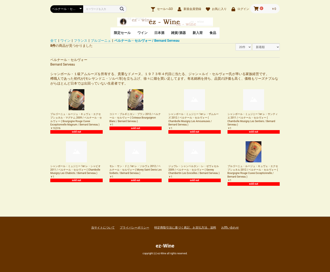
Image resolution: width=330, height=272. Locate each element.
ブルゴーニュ (101, 41)
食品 (212, 33)
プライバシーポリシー (134, 227)
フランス (80, 41)
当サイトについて (103, 227)
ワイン (142, 33)
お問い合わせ (230, 227)
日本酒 (159, 33)
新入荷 (198, 33)
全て (53, 41)
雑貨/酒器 (178, 33)
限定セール (122, 33)
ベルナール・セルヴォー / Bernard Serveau (146, 41)
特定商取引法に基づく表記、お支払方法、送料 (185, 227)
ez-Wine (165, 246)
